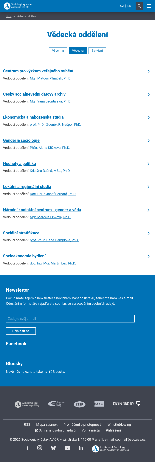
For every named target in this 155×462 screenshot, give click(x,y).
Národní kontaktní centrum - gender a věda (42, 209)
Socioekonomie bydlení (24, 256)
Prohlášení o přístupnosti (82, 424)
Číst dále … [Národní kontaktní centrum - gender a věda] (148, 210)
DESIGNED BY (126, 403)
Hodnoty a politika (19, 163)
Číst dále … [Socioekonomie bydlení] (148, 256)
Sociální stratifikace (21, 233)
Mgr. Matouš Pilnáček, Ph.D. (50, 78)
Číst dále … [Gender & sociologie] (148, 141)
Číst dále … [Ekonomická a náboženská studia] (148, 117)
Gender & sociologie (21, 140)
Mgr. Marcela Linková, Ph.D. (50, 217)
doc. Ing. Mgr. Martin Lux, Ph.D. (53, 263)
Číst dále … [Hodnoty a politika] (148, 164)
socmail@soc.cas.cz (130, 439)
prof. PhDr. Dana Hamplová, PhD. (54, 240)
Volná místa (91, 430)
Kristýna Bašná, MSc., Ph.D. (50, 171)
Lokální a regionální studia (27, 186)
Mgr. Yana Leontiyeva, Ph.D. (50, 101)
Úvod (8, 16)
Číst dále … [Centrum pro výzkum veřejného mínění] (148, 71)
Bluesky (58, 372)
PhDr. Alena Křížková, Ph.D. (50, 148)
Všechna (58, 50)
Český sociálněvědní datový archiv (34, 94)
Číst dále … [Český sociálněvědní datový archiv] (148, 94)
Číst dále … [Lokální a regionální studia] (148, 187)
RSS (27, 424)
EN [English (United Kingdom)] (129, 6)
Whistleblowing (119, 424)
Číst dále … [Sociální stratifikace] (148, 233)
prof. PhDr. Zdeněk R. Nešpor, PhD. (55, 124)
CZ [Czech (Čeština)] (122, 6)
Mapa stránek (47, 424)
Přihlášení (113, 430)
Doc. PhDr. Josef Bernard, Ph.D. (53, 194)
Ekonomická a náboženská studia (33, 117)
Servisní (97, 50)
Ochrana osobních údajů (57, 430)
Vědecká (78, 50)
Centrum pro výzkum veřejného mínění (38, 71)
